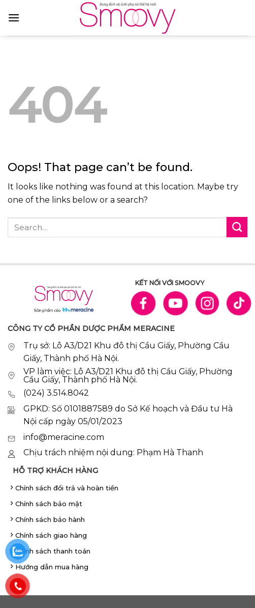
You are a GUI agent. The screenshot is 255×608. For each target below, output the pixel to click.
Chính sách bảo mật (48, 504)
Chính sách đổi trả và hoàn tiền (66, 488)
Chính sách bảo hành (50, 519)
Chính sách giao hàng (51, 535)
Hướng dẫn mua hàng (51, 567)
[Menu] (14, 17)
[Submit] (237, 227)
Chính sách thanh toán (52, 551)
